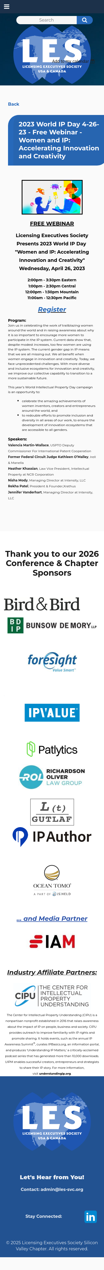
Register (52, 309)
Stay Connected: (43, 1216)
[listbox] (74, 61)
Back (13, 104)
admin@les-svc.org (62, 1189)
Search (82, 21)
